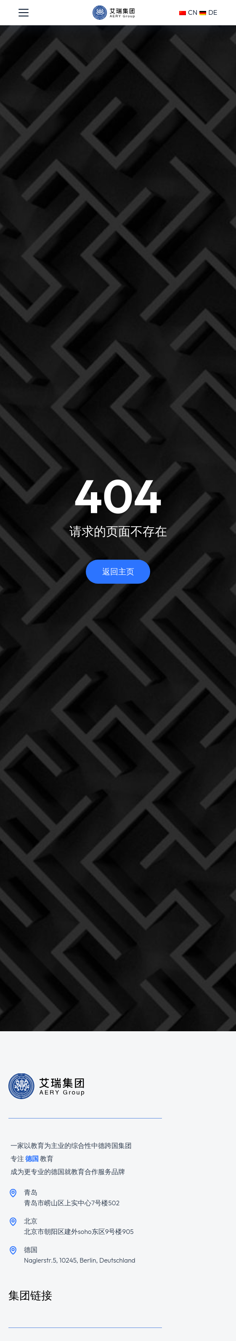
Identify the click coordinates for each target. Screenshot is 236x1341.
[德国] (13, 1250)
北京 (30, 1221)
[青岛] (13, 1193)
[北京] (13, 1221)
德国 (30, 1249)
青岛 (30, 1192)
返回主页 (118, 571)
